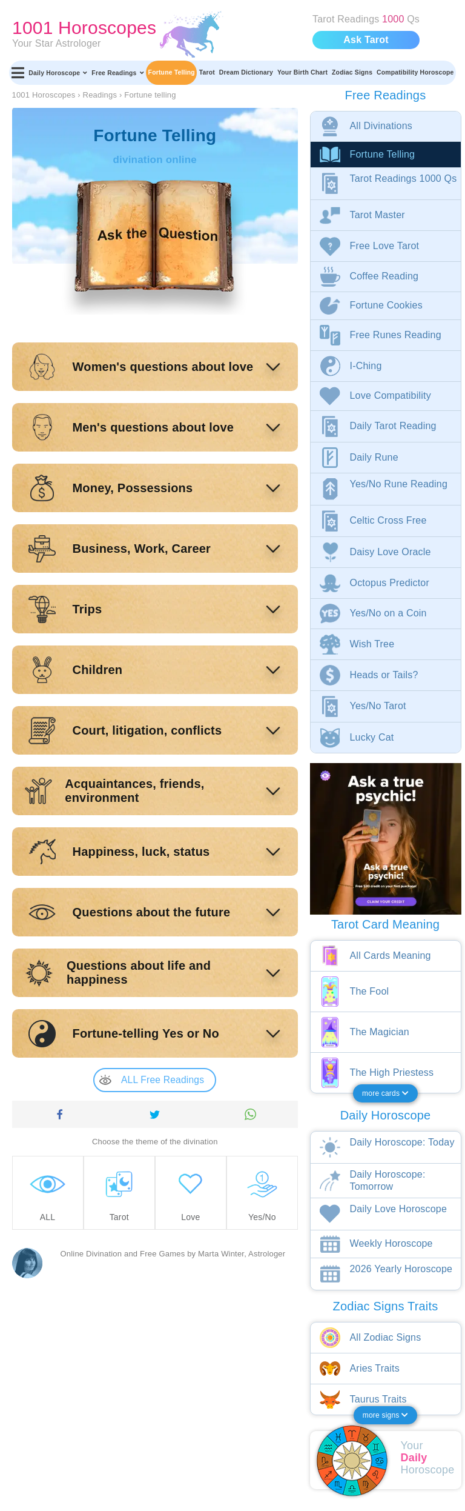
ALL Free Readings (151, 1080)
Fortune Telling (171, 72)
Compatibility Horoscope (415, 72)
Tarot (207, 72)
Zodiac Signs (352, 72)
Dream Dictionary (246, 72)
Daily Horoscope (57, 73)
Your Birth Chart (302, 72)
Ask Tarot (365, 40)
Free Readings (117, 73)
